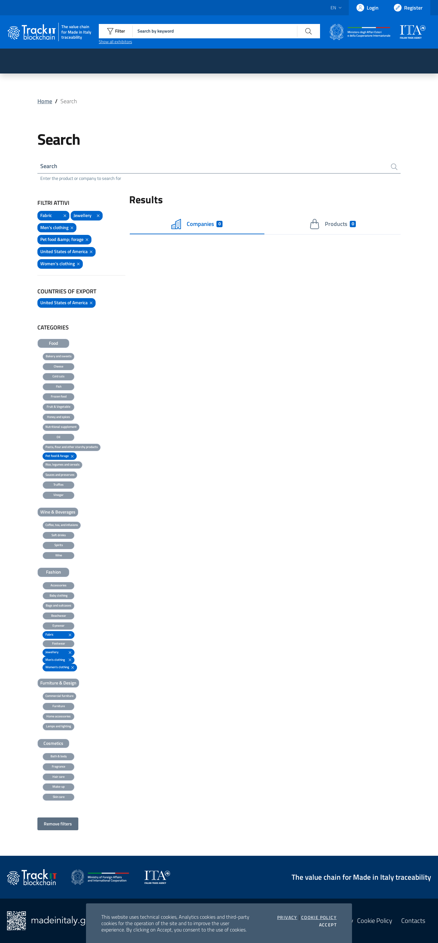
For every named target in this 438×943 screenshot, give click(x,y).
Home (44, 101)
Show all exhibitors (115, 41)
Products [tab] (332, 224)
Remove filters (58, 823)
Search (48, 166)
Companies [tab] (197, 224)
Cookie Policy (319, 917)
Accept (328, 925)
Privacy (287, 917)
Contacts (413, 920)
